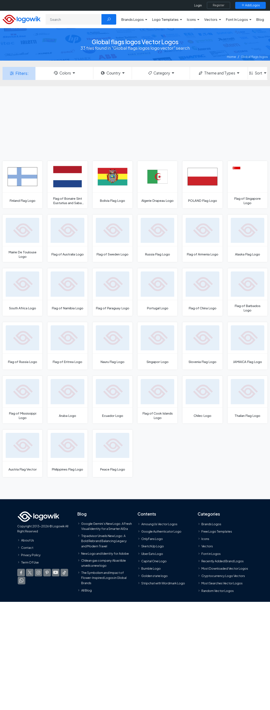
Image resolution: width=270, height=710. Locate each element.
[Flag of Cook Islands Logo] (157, 399)
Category (159, 73)
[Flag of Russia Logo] (22, 346)
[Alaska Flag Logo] (247, 238)
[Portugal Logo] (157, 292)
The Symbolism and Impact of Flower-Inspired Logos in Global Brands (104, 578)
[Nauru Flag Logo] (112, 346)
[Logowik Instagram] (38, 572)
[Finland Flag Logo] (22, 184)
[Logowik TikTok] (64, 572)
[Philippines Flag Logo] (67, 453)
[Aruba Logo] (67, 399)
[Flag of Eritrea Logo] (67, 346)
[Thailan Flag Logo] (247, 399)
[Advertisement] (135, 123)
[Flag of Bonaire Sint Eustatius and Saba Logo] (67, 184)
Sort (255, 73)
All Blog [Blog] (86, 590)
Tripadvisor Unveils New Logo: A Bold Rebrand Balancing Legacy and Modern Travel (104, 541)
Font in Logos (211, 554)
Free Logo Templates (216, 531)
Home (231, 57)
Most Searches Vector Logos (222, 583)
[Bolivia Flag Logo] (112, 184)
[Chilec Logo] (202, 399)
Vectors (207, 546)
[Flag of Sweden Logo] (112, 238)
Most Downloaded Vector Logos (224, 568)
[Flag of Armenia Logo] (202, 238)
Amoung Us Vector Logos (159, 524)
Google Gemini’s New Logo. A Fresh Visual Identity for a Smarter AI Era (106, 526)
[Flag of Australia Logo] (67, 238)
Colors (62, 73)
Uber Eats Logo (152, 554)
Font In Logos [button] (237, 19)
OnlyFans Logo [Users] (152, 539)
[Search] (74, 19)
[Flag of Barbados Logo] (247, 292)
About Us (27, 540)
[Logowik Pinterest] (47, 572)
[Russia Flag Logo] (157, 238)
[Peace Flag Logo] (112, 453)
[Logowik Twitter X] (30, 572)
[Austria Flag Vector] (22, 453)
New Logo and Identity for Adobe (105, 553)
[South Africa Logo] (22, 292)
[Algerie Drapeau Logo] (157, 184)
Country (110, 73)
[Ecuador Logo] (112, 399)
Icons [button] (191, 19)
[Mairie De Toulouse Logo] (22, 238)
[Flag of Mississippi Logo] (22, 399)
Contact (27, 547)
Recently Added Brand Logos (222, 561)
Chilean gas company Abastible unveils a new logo (103, 562)
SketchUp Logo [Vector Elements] (152, 546)
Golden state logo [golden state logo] (154, 576)
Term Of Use (30, 562)
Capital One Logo (154, 561)
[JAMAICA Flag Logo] (247, 346)
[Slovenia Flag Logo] (202, 346)
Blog (260, 19)
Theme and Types (216, 73)
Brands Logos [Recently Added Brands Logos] (211, 524)
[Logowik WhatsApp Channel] (21, 580)
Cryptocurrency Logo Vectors (223, 576)
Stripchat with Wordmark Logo (163, 583)
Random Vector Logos (217, 591)
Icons (205, 539)
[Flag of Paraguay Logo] (112, 292)
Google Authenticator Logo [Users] (161, 531)
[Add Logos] (250, 5)
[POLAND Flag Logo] (202, 184)
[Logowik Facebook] (21, 572)
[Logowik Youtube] (55, 572)
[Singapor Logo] (157, 346)
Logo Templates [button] (165, 19)
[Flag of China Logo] (202, 292)
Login (198, 5)
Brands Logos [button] (132, 19)
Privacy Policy (31, 555)
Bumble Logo (151, 568)
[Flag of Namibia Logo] (67, 292)
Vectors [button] (210, 19)
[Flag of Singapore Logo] (247, 184)
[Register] (218, 5)
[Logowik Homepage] (21, 19)
